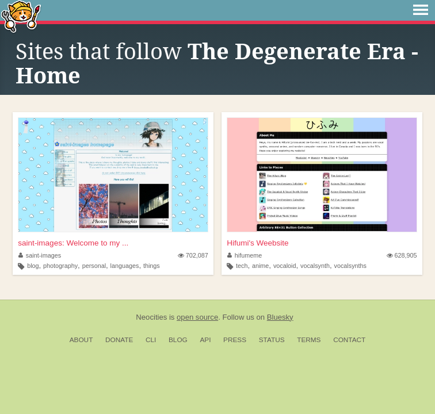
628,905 (402, 255)
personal (94, 265)
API (205, 340)
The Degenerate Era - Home (217, 64)
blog (33, 265)
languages (124, 265)
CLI (151, 340)
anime (260, 265)
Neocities (151, 317)
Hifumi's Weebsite (257, 243)
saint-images (39, 255)
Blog (178, 340)
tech (241, 265)
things (151, 265)
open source (197, 317)
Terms (308, 340)
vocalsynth (315, 265)
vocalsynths (350, 265)
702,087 (193, 255)
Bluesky (280, 317)
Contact (349, 340)
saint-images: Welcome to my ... (73, 243)
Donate (119, 340)
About (81, 340)
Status (272, 340)
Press (234, 340)
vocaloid (284, 265)
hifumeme (244, 255)
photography (60, 265)
